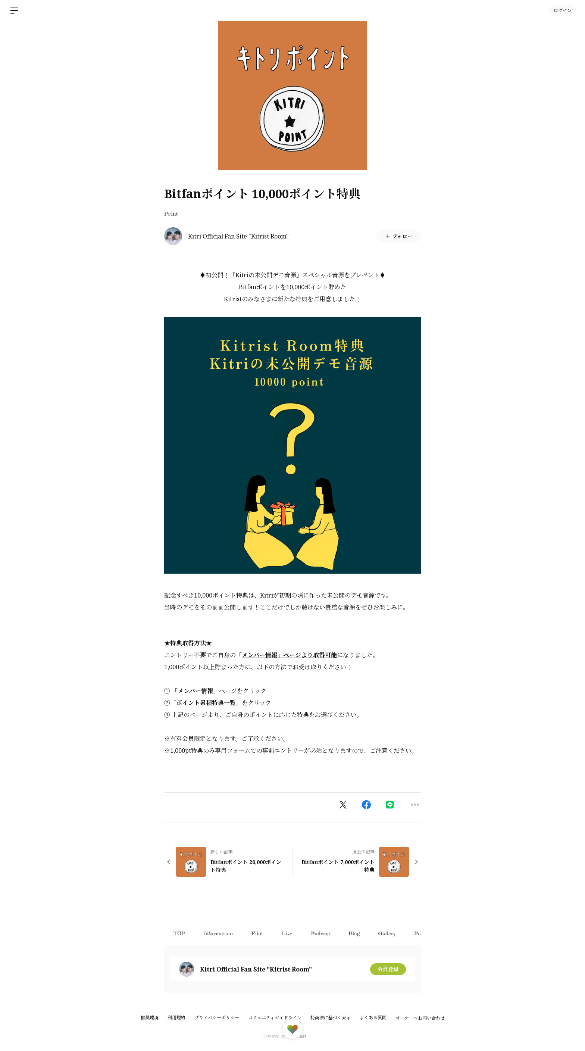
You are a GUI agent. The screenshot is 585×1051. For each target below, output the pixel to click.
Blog (354, 933)
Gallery (387, 933)
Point (171, 213)
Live (286, 933)
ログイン (563, 10)
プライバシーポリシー (216, 1017)
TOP (179, 933)
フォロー (399, 236)
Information (218, 933)
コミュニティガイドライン (274, 1017)
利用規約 (176, 1017)
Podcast (320, 933)
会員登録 (388, 969)
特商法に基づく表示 (330, 1017)
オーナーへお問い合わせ (420, 1018)
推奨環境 (150, 1017)
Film (257, 933)
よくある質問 (373, 1017)
